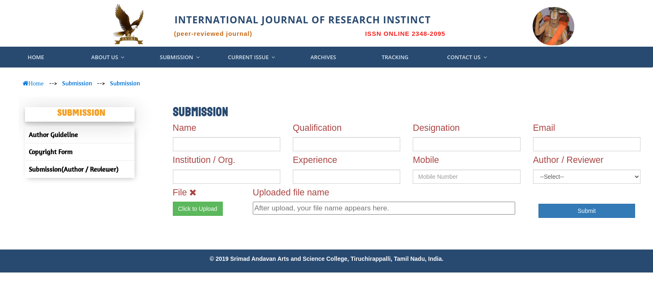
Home (36, 57)
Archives (323, 57)
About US (107, 57)
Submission (179, 57)
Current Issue (251, 57)
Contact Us (466, 57)
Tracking (394, 57)
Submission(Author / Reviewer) (73, 169)
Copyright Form (50, 152)
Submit (587, 211)
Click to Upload (197, 208)
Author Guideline (53, 134)
